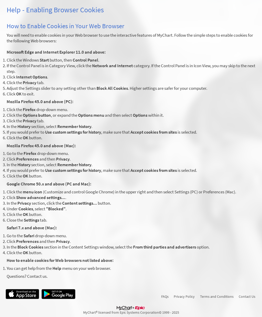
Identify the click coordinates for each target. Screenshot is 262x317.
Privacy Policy (184, 296)
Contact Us (247, 296)
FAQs (165, 296)
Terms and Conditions (217, 296)
